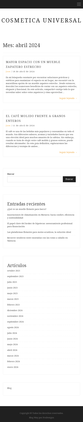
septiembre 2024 (15, 322)
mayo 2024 (12, 344)
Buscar (10, 174)
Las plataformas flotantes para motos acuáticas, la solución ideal (39, 232)
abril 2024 (12, 350)
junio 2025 (12, 288)
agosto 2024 (13, 327)
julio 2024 (12, 333)
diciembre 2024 (14, 310)
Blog (9, 388)
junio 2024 (12, 339)
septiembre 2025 (15, 276)
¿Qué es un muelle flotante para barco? (26, 209)
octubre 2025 (13, 271)
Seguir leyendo (68, 98)
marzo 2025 (13, 299)
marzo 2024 (13, 356)
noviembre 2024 (15, 316)
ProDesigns (48, 417)
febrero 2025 (13, 305)
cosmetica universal (41, 20)
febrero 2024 (13, 361)
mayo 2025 (12, 293)
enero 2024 (12, 367)
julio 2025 (12, 282)
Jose (8, 71)
